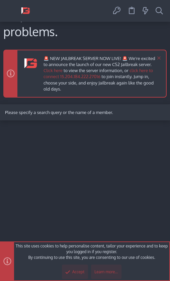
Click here (53, 70)
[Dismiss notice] (158, 58)
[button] (10, 11)
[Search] (159, 11)
